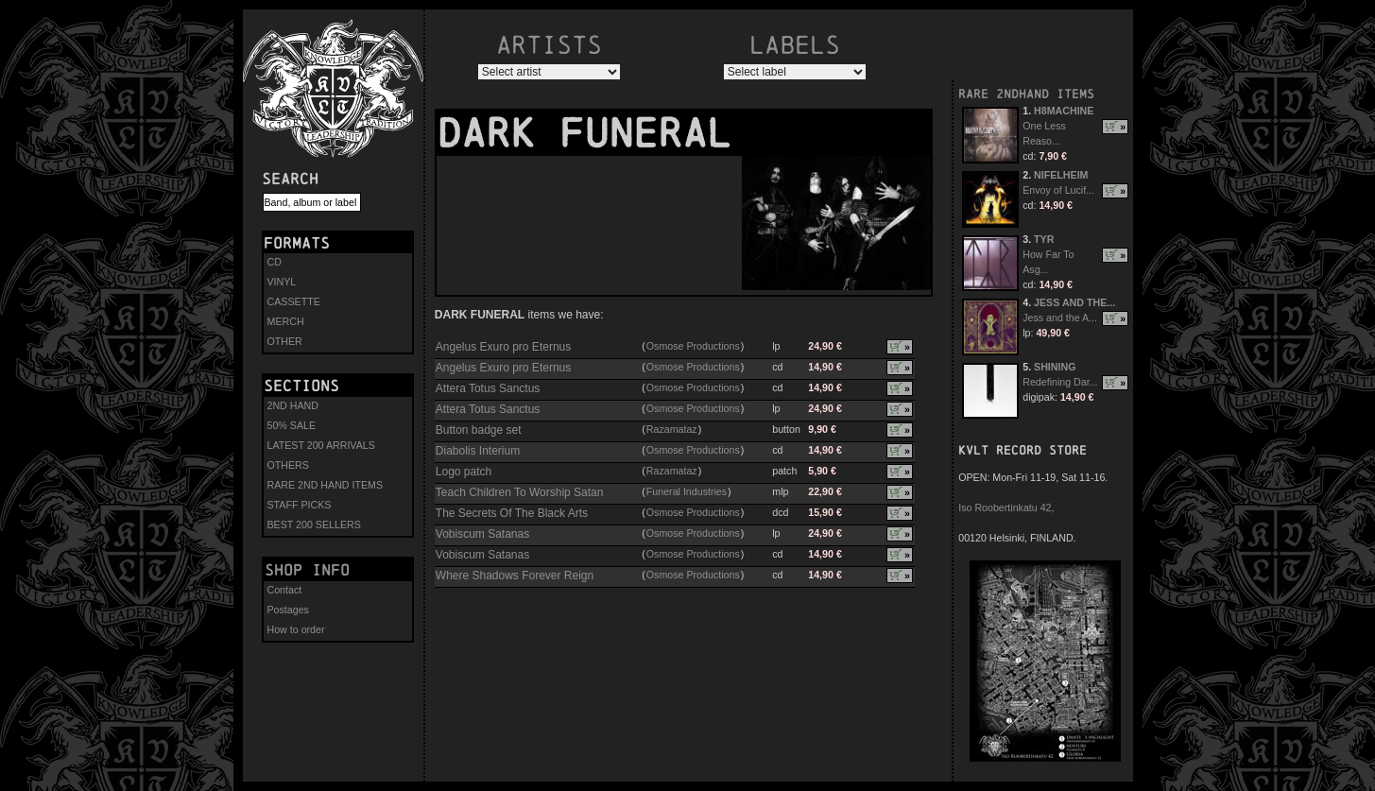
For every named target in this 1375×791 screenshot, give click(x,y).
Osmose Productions (693, 346)
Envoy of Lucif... (1058, 190)
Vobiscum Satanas (482, 534)
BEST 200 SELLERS (314, 524)
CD (274, 261)
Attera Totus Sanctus (488, 388)
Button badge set (479, 430)
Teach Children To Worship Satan (520, 492)
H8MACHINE (1063, 110)
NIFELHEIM (1061, 175)
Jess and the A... (1060, 317)
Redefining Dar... (1060, 381)
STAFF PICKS (299, 504)
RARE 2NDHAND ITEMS (1026, 94)
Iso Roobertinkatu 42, (1006, 507)
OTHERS (288, 465)
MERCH (285, 321)
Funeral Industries (686, 491)
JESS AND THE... (1074, 302)
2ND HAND (292, 405)
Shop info (307, 569)
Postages (288, 609)
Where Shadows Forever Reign (514, 575)
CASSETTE (293, 301)
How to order (296, 629)
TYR (1044, 239)
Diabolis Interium (478, 450)
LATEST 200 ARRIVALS (321, 445)
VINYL (282, 281)
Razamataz (671, 429)
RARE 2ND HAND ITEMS (325, 484)
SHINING (1054, 366)
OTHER (284, 341)
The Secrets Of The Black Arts (512, 513)
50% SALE (292, 425)
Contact (284, 589)
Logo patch (463, 471)
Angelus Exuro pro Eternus (503, 346)
